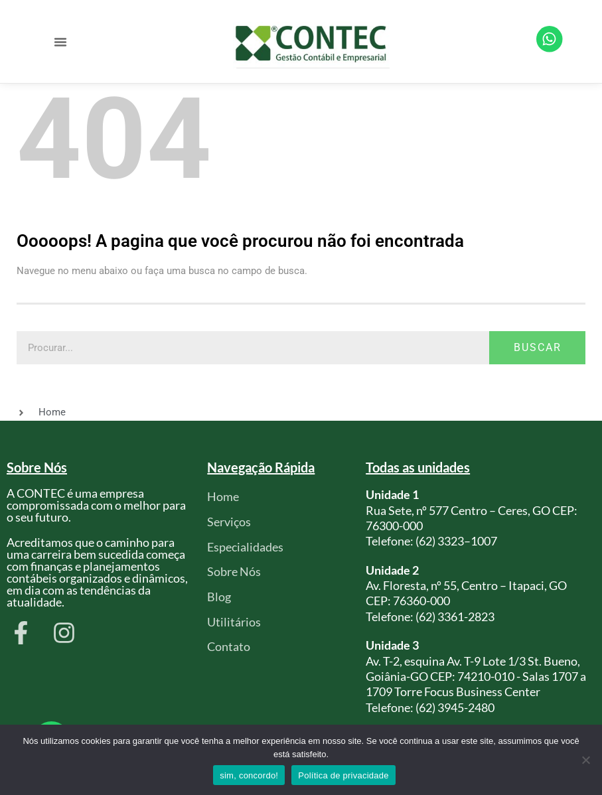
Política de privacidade (343, 775)
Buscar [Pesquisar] (538, 347)
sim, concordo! (249, 775)
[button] (60, 42)
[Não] (585, 759)
